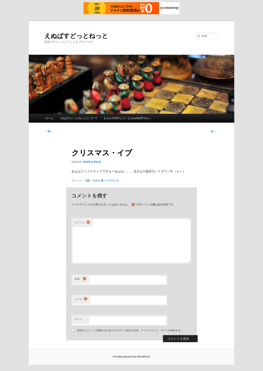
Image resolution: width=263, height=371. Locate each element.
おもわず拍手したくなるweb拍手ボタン (127, 118)
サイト (78, 319)
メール (81, 299)
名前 (80, 279)
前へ (48, 131)
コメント (82, 222)
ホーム (49, 118)
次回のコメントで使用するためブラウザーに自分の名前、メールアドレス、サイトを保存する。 (130, 330)
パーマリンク (111, 180)
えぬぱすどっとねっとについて (78, 118)
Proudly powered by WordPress (131, 356)
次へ (215, 131)
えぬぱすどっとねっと (76, 35)
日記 (87, 180)
